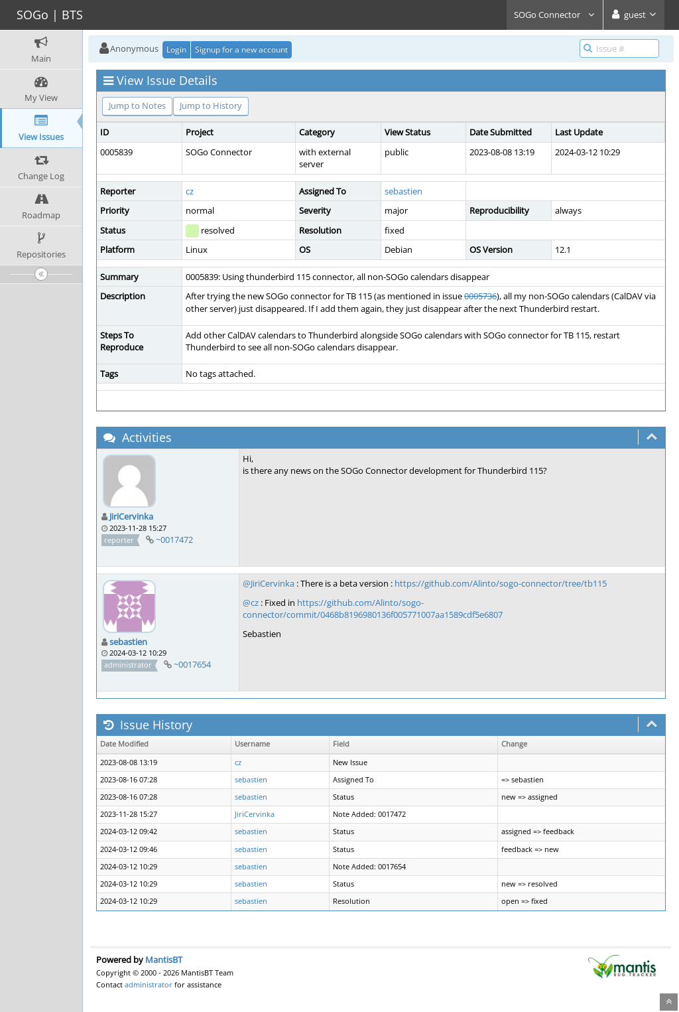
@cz (251, 603)
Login (176, 49)
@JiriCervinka (268, 583)
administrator (148, 984)
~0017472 (174, 539)
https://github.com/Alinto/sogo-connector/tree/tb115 (501, 583)
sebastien (403, 191)
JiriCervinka (131, 516)
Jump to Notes (137, 105)
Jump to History (211, 105)
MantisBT (163, 960)
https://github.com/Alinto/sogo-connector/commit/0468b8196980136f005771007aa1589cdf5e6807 (373, 609)
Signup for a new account (241, 49)
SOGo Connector (554, 15)
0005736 (480, 296)
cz (190, 191)
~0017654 (192, 664)
